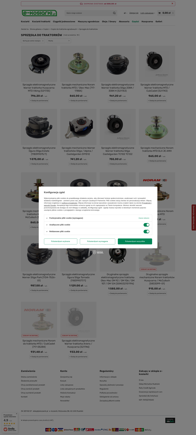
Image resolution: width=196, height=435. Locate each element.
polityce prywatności (69, 203)
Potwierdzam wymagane (97, 241)
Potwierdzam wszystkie (135, 241)
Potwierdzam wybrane (60, 241)
